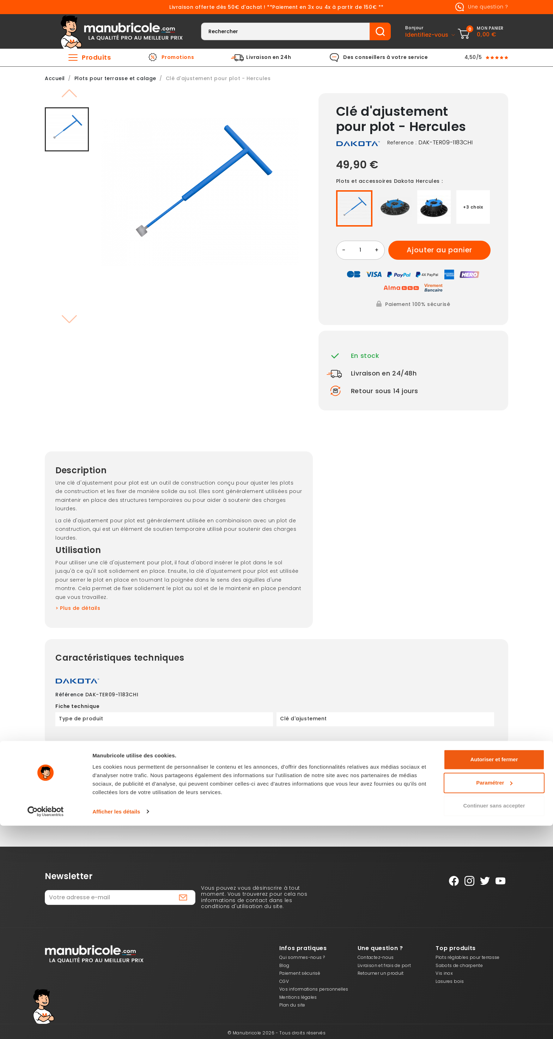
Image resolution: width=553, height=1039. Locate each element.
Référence (69, 695)
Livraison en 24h (268, 57)
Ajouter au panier (440, 250)
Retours (276, 803)
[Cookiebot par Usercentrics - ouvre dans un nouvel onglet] (46, 1025)
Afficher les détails (116, 1025)
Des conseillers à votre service (385, 57)
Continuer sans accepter (494, 1019)
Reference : (402, 143)
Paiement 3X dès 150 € (89, 803)
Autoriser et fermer (494, 973)
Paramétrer (494, 996)
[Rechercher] (285, 31)
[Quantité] (360, 250)
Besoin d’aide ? (464, 803)
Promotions (178, 57)
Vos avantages (370, 803)
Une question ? (480, 7)
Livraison (182, 803)
